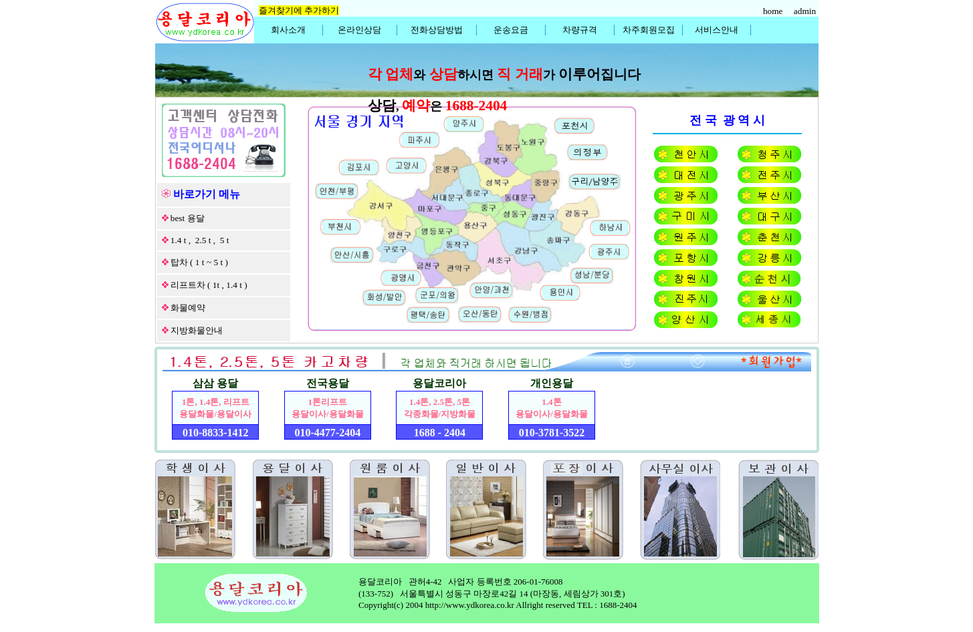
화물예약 (188, 308)
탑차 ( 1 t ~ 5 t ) (199, 262)
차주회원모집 (649, 30)
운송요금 (511, 30)
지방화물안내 (197, 330)
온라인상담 (359, 30)
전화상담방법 (437, 30)
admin (806, 11)
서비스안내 (716, 30)
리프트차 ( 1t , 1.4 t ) (209, 285)
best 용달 (188, 218)
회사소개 (288, 30)
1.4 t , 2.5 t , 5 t (200, 240)
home (774, 11)
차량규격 (579, 30)
